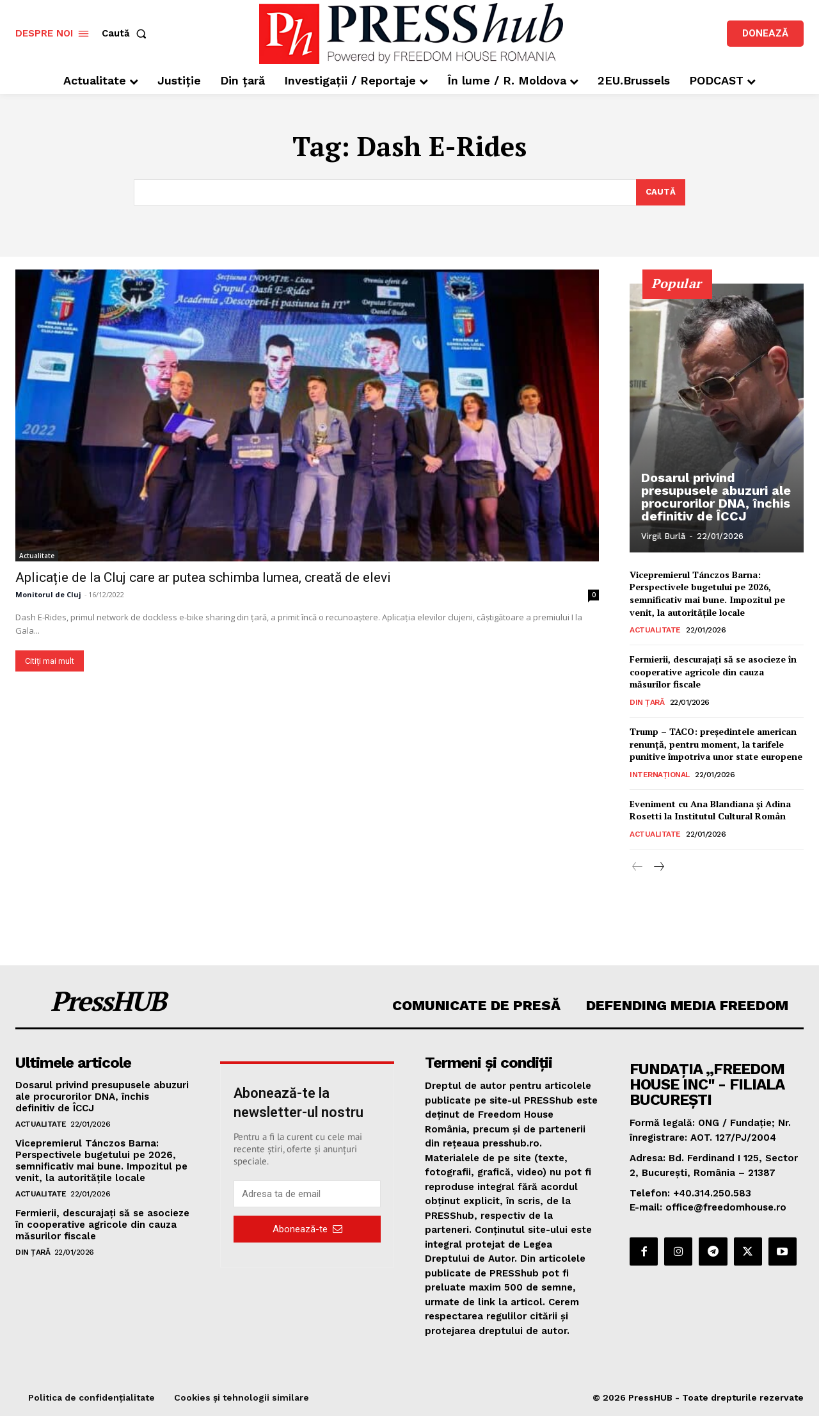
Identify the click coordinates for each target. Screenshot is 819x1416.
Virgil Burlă (663, 536)
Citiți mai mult (49, 661)
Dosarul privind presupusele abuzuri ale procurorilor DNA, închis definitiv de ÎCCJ (716, 497)
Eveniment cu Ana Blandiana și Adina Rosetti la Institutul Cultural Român (710, 810)
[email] (307, 1193)
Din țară (647, 702)
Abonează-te (307, 1228)
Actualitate (36, 555)
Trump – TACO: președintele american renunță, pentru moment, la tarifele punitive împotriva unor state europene (716, 744)
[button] (127, 33)
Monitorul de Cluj (48, 594)
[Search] (660, 192)
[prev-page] (638, 867)
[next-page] (658, 867)
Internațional (660, 774)
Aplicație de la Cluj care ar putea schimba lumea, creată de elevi (203, 577)
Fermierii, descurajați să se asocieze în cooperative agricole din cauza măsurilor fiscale (713, 672)
